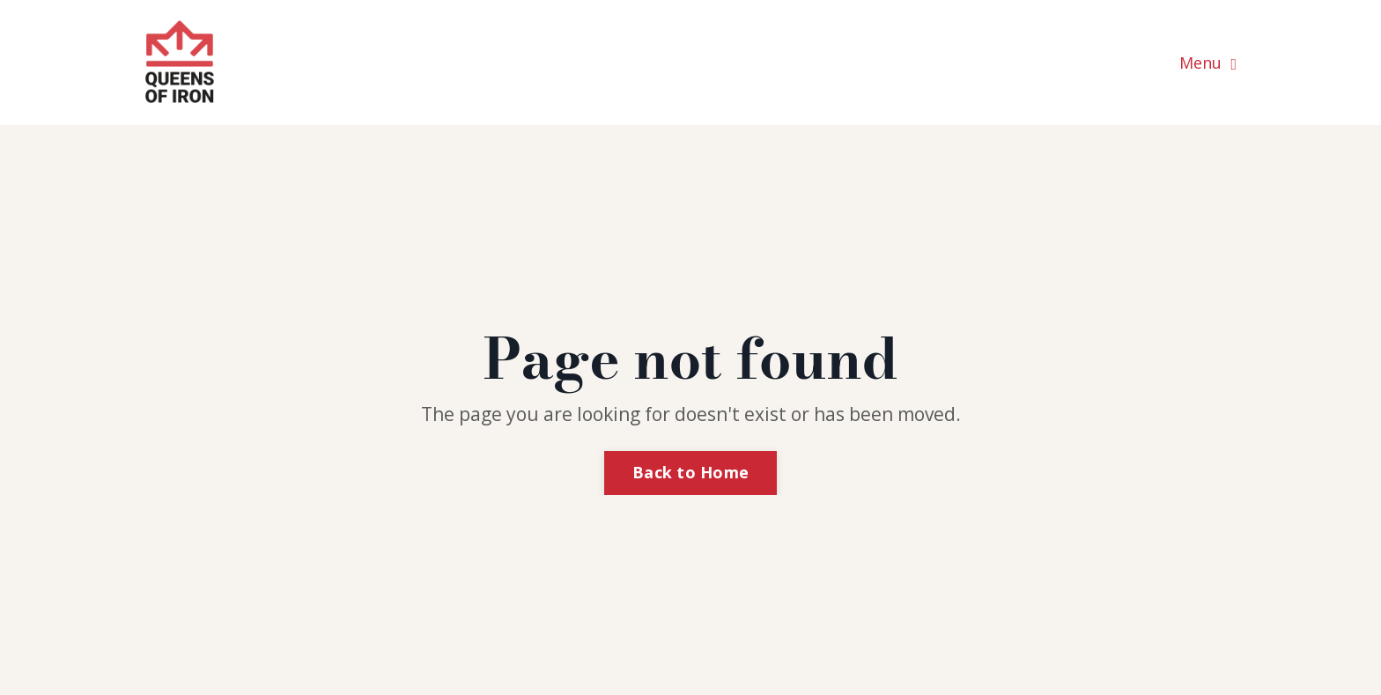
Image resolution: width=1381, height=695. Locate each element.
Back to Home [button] (690, 472)
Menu (1208, 62)
